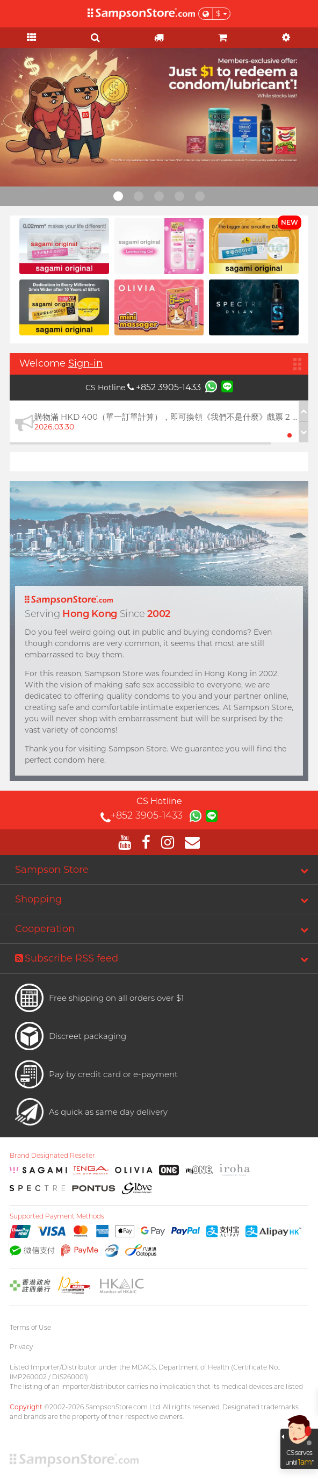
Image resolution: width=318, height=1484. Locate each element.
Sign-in (85, 363)
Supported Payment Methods (57, 1216)
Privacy (21, 1347)
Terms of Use (30, 1327)
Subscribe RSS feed (66, 958)
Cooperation (45, 929)
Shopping (38, 899)
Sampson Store (52, 870)
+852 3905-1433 (164, 387)
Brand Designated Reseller (52, 1155)
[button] (289, 435)
